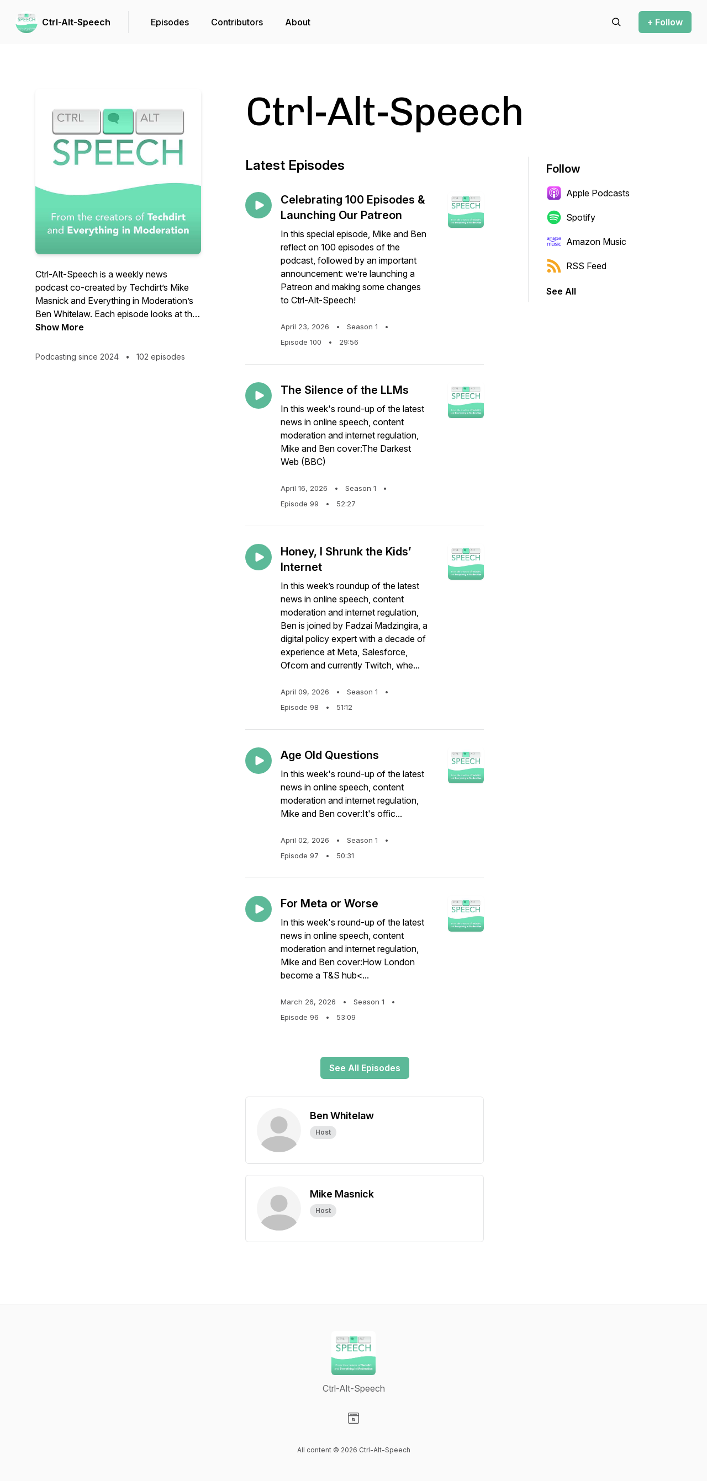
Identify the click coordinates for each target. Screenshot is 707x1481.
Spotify (570, 217)
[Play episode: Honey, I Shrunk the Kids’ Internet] (258, 557)
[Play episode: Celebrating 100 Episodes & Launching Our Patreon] (258, 205)
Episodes (170, 22)
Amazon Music (586, 241)
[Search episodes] (616, 22)
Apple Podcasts (588, 193)
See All (561, 291)
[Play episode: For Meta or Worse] (258, 909)
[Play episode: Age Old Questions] (258, 760)
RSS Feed (576, 266)
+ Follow (665, 22)
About (297, 22)
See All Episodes (364, 1067)
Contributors (237, 22)
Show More (59, 327)
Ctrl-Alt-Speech (76, 22)
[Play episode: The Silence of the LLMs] (258, 395)
